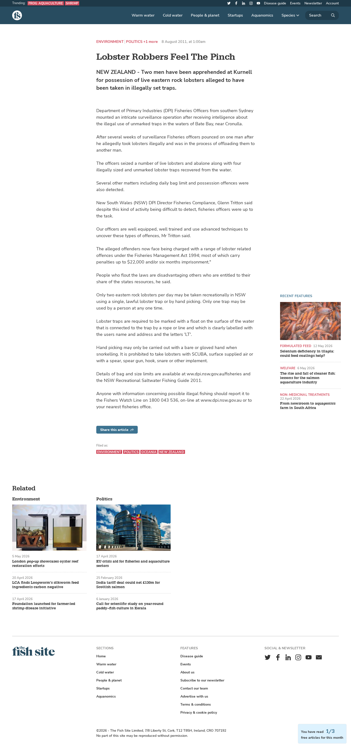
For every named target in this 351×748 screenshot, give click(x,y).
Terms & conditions (195, 704)
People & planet (205, 15)
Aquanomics (262, 15)
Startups (235, 15)
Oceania (148, 452)
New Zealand (171, 452)
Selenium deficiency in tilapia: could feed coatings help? (307, 353)
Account (332, 3)
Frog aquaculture (46, 3)
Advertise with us (194, 696)
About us (187, 672)
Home (101, 656)
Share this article (117, 429)
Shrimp (72, 3)
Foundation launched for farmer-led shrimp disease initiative (43, 606)
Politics (134, 42)
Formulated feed (295, 346)
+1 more (150, 42)
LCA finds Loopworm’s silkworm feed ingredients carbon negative (45, 585)
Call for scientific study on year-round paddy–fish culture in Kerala (129, 606)
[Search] (322, 15)
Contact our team (194, 688)
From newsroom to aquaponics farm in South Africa (307, 405)
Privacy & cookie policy (198, 712)
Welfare (287, 368)
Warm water (143, 15)
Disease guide (275, 3)
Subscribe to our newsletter (202, 680)
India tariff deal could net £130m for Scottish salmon (128, 585)
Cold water (173, 15)
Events (295, 3)
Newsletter (313, 3)
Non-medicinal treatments (305, 395)
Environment (110, 42)
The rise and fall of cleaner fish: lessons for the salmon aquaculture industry (307, 378)
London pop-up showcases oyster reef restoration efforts (45, 563)
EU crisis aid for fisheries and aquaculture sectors (133, 563)
